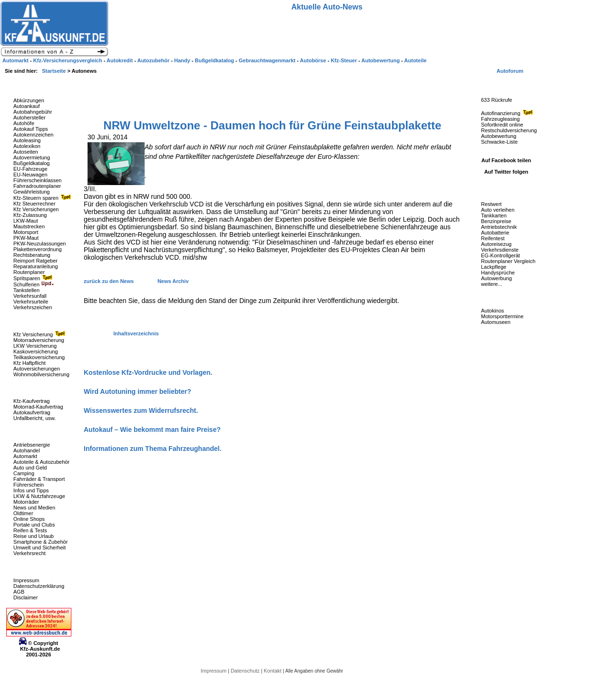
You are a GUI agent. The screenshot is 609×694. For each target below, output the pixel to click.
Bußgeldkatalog (31, 163)
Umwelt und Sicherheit (39, 547)
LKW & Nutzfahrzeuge (39, 496)
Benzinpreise (496, 221)
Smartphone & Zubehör (40, 542)
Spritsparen (34, 278)
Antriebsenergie (31, 445)
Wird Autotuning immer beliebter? (137, 391)
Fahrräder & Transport (39, 479)
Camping (23, 473)
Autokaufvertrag (31, 412)
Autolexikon (26, 146)
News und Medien (34, 507)
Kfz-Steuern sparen (43, 198)
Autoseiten (25, 152)
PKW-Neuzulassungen (39, 243)
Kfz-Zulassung (30, 215)
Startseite (54, 71)
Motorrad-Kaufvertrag (38, 407)
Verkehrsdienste (500, 250)
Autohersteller (29, 117)
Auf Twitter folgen (506, 172)
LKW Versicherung (35, 346)
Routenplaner (29, 272)
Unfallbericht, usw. (34, 418)
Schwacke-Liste (499, 142)
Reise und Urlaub (33, 536)
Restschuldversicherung (509, 130)
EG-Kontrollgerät (500, 255)
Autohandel (26, 450)
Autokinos (492, 310)
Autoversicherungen (36, 368)
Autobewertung (498, 136)
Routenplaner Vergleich (508, 261)
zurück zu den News (109, 281)
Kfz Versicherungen (36, 209)
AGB (18, 592)
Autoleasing (27, 140)
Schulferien (33, 284)
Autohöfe (23, 123)
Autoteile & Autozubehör (41, 462)
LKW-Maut (25, 221)
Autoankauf (26, 106)
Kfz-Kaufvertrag (31, 401)
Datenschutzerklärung (38, 586)
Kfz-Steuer (344, 60)
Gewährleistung (31, 192)
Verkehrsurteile (30, 301)
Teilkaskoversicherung (39, 357)
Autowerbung (496, 278)
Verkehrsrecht (29, 553)
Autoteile (415, 60)
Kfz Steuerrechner (34, 203)
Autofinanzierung (508, 113)
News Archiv (173, 281)
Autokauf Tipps (30, 129)
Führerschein (28, 485)
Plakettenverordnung (37, 249)
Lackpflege (493, 267)
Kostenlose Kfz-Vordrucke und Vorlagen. (148, 372)
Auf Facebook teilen (506, 160)
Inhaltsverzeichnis (135, 333)
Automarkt (25, 456)
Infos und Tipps (31, 490)
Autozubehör (154, 60)
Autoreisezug (496, 244)
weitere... (491, 284)
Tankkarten (494, 215)
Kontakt (273, 671)
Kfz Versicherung (40, 334)
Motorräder (26, 502)
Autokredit (120, 60)
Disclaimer (25, 597)
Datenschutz (246, 671)
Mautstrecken (29, 226)
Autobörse (313, 60)
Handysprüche (498, 272)
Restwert (491, 204)
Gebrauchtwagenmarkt (268, 60)
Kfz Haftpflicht (29, 363)
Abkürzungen (28, 100)
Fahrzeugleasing (500, 119)
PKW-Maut (26, 238)
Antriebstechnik (499, 227)
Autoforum (510, 71)
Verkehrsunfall (30, 296)
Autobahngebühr (32, 112)
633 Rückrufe (496, 100)
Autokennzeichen (33, 134)
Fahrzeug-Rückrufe (497, 85)
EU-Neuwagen (30, 174)
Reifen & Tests (30, 530)
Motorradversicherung (38, 340)
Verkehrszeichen (32, 307)
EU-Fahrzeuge (30, 169)
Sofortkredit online (502, 124)
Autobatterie (495, 232)
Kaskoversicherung (35, 351)
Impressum (26, 580)
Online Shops (29, 519)
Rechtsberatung (31, 255)
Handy (183, 60)
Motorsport (26, 232)
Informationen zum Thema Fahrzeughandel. (152, 448)
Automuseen (496, 322)
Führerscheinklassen (37, 180)
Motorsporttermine (502, 316)
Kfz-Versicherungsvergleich (68, 60)
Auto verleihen (497, 210)
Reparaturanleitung (35, 266)
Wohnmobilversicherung (41, 374)
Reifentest (493, 238)
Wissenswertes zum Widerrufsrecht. (141, 410)
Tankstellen (26, 290)
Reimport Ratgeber (35, 261)
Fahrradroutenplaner (37, 186)
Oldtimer (23, 513)
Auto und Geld (30, 467)
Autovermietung (31, 157)
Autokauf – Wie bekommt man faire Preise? (152, 429)
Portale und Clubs (34, 525)
